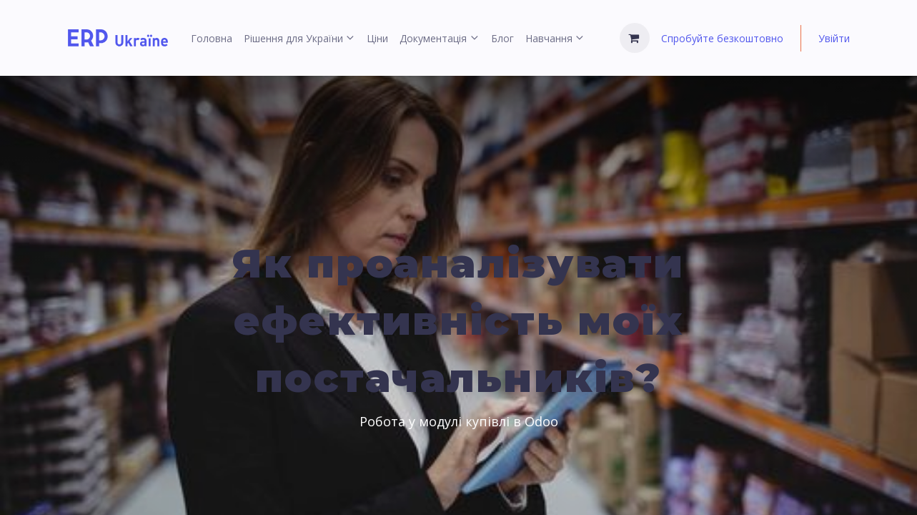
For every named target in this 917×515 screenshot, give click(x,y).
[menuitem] (211, 38)
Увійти (834, 38)
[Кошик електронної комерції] (635, 38)
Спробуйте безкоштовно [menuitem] (722, 38)
